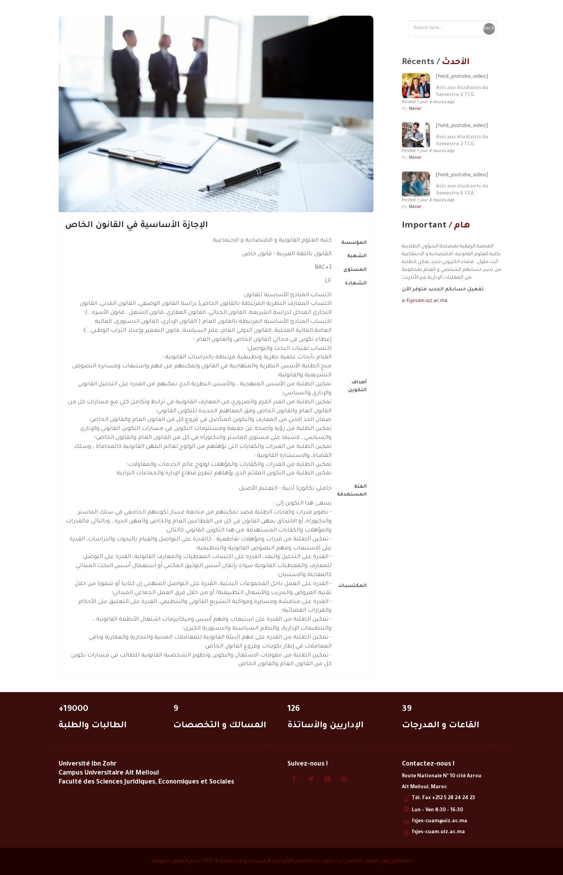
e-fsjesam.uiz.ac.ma (424, 301)
